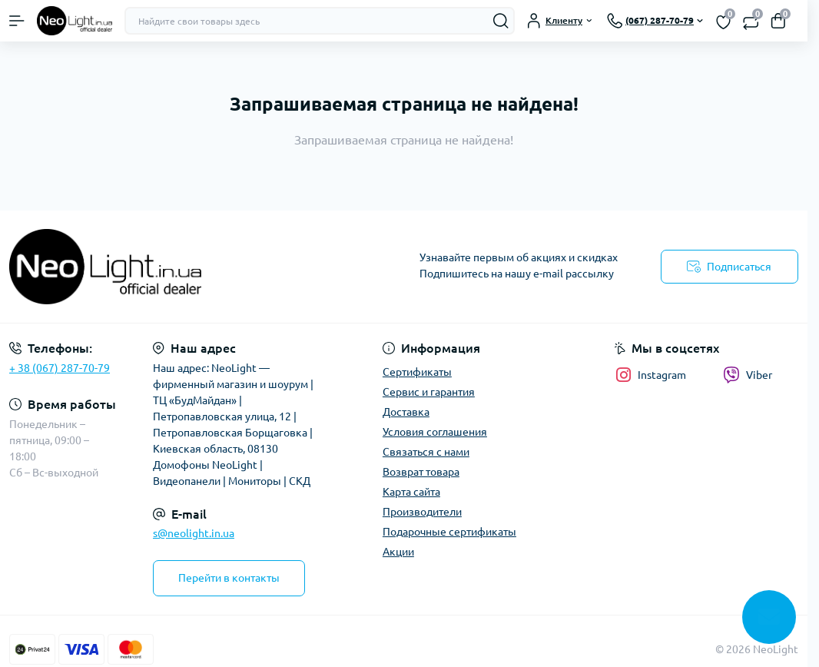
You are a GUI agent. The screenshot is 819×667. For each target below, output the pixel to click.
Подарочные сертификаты (449, 532)
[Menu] (17, 20)
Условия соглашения (435, 432)
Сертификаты (417, 372)
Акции (398, 552)
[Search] (501, 20)
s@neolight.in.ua (193, 533)
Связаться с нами (426, 452)
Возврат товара (421, 472)
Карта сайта (411, 492)
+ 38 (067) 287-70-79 (59, 368)
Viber (747, 375)
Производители (422, 512)
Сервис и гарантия (429, 392)
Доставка (406, 412)
